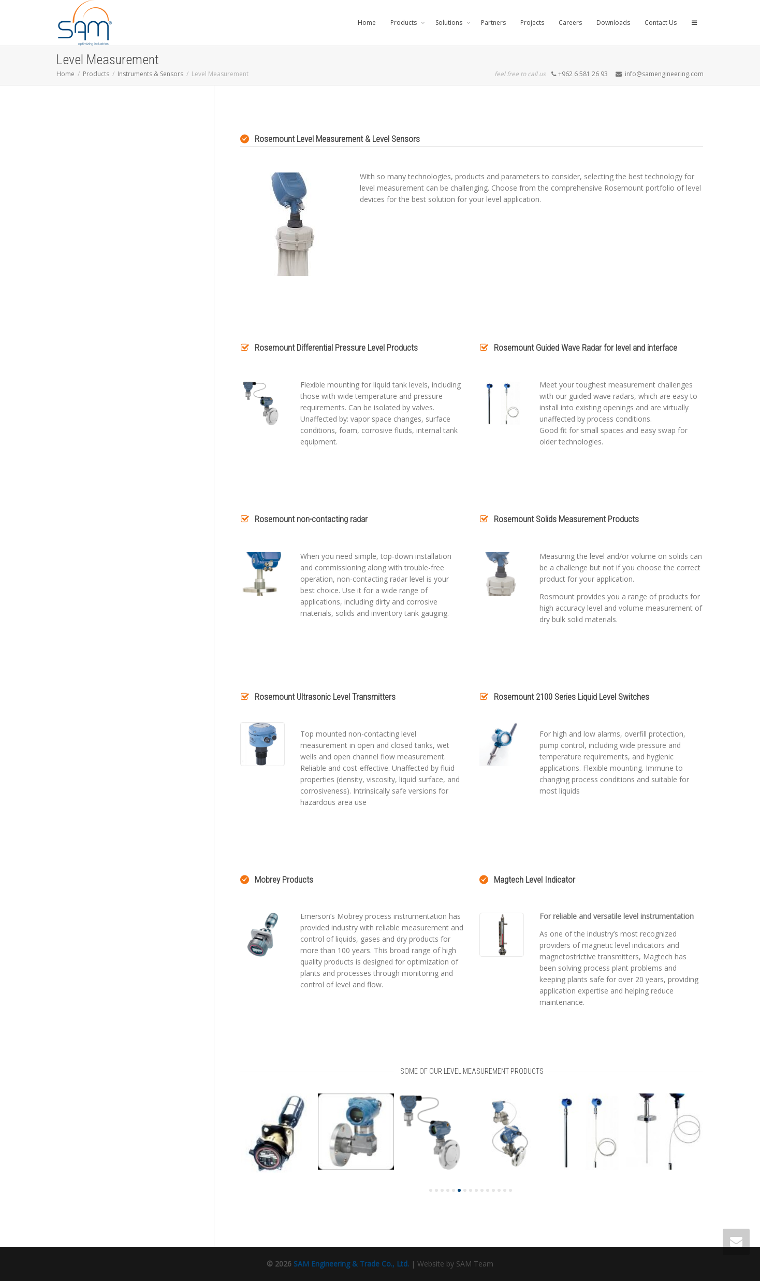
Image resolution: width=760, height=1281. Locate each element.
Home (367, 22)
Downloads (613, 22)
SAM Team (474, 1264)
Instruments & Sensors (150, 73)
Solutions (449, 22)
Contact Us (661, 22)
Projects (532, 22)
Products (404, 22)
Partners (493, 22)
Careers (570, 22)
